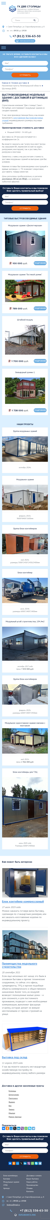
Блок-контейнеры (10, 1176)
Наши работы (31, 1182)
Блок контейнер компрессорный (23, 901)
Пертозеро (13, 1098)
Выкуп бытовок (32, 1179)
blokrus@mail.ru (13, 1205)
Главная (5, 83)
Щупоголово (14, 1094)
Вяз (10, 1106)
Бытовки (6, 1179)
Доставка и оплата (33, 1176)
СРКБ (5, 1185)
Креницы (12, 1091)
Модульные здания (11, 1182)
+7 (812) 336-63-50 (27, 36)
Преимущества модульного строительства (19, 965)
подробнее (40, 263)
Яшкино (12, 1102)
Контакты (30, 1191)
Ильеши (12, 1113)
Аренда (6, 1188)
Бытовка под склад (14, 1057)
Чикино (11, 1109)
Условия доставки (19, 83)
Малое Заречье (15, 1117)
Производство (32, 1185)
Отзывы (29, 1188)
